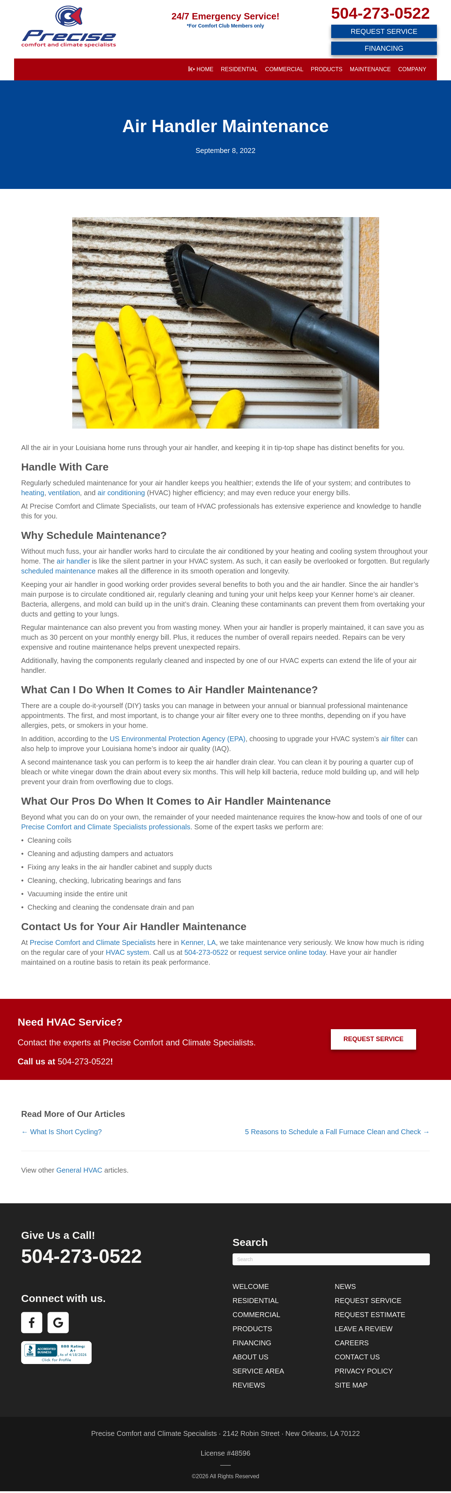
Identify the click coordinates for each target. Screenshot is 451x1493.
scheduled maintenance (58, 571)
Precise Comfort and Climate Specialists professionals (105, 827)
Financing (252, 1343)
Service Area (258, 1371)
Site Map (351, 1385)
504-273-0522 (380, 13)
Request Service (368, 1300)
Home (200, 69)
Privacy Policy (364, 1371)
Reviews (249, 1385)
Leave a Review (364, 1329)
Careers (352, 1343)
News (345, 1286)
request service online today (282, 952)
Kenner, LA (198, 942)
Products (326, 69)
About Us (250, 1357)
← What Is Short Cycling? (61, 1132)
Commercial (284, 69)
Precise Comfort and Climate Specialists (92, 942)
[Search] (331, 1259)
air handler (73, 561)
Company (412, 69)
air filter (392, 739)
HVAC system (127, 952)
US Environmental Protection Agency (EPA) (177, 739)
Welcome (251, 1286)
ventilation (64, 493)
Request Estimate (370, 1315)
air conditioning (121, 493)
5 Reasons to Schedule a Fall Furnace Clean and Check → (337, 1132)
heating (32, 493)
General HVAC (79, 1170)
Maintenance (370, 69)
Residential (239, 69)
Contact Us (357, 1357)
